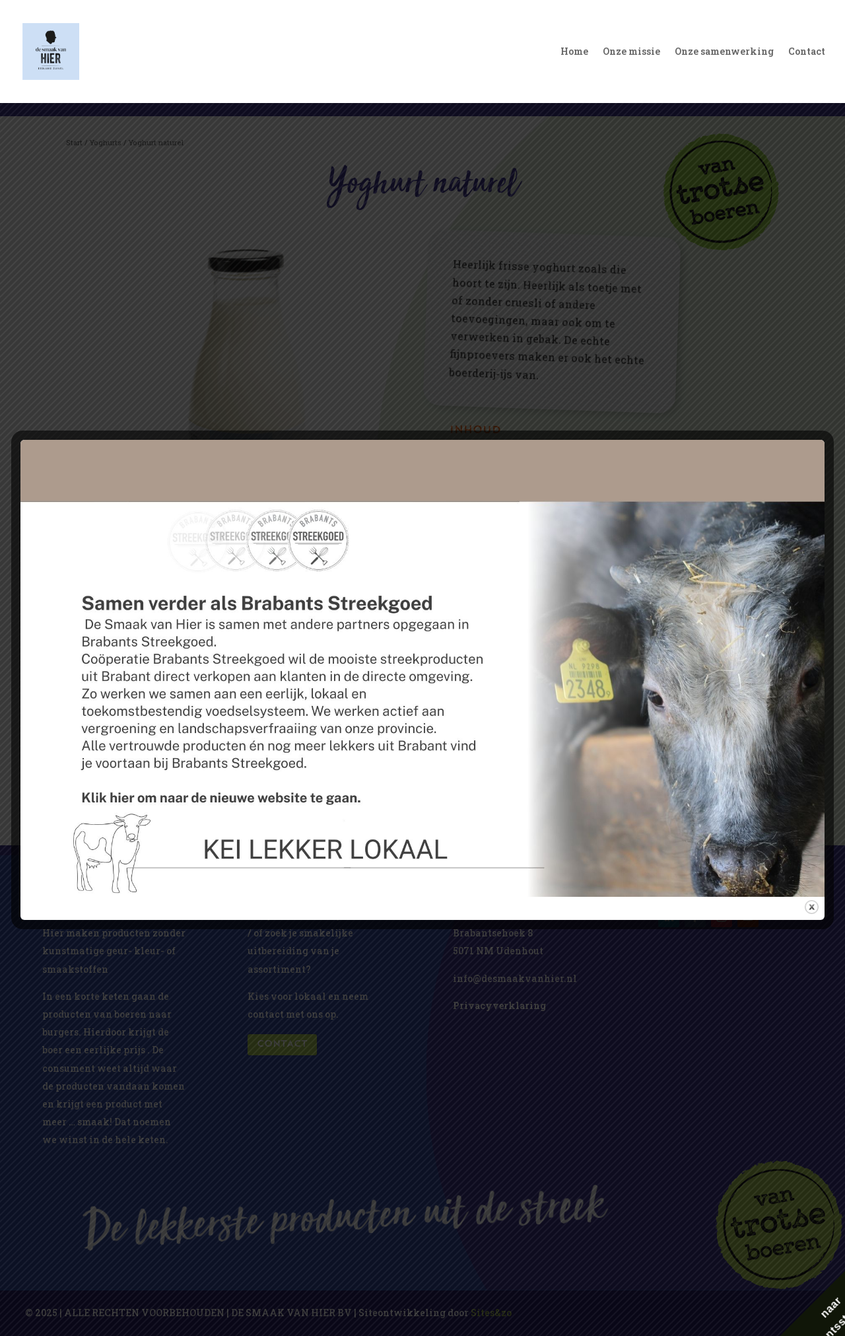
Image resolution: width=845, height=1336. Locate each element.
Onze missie (631, 52)
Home (574, 52)
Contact (806, 52)
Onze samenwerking (724, 52)
